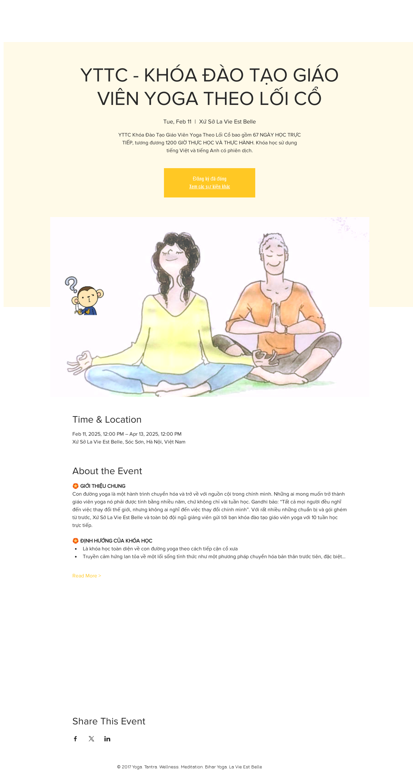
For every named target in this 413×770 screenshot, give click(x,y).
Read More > (86, 575)
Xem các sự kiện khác (209, 186)
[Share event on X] (91, 738)
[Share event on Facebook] (75, 738)
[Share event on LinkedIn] (107, 738)
